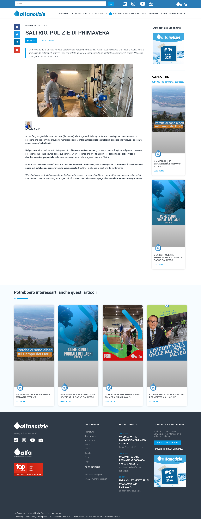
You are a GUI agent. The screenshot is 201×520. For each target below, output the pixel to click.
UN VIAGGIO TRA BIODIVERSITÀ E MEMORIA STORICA (167, 164)
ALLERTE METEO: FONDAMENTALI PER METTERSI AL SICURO (166, 396)
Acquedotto (50, 41)
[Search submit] (111, 4)
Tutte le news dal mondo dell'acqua (168, 82)
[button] (17, 27)
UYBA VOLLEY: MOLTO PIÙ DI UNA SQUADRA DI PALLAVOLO (122, 396)
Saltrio (33, 41)
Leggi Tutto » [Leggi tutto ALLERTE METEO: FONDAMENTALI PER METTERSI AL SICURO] (154, 402)
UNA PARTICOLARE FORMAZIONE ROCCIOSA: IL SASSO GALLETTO (168, 258)
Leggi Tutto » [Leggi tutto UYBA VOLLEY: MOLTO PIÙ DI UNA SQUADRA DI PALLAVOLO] (110, 402)
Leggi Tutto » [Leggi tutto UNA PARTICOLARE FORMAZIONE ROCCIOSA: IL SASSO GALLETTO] (159, 265)
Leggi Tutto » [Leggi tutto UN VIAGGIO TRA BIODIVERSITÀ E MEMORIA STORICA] (159, 171)
